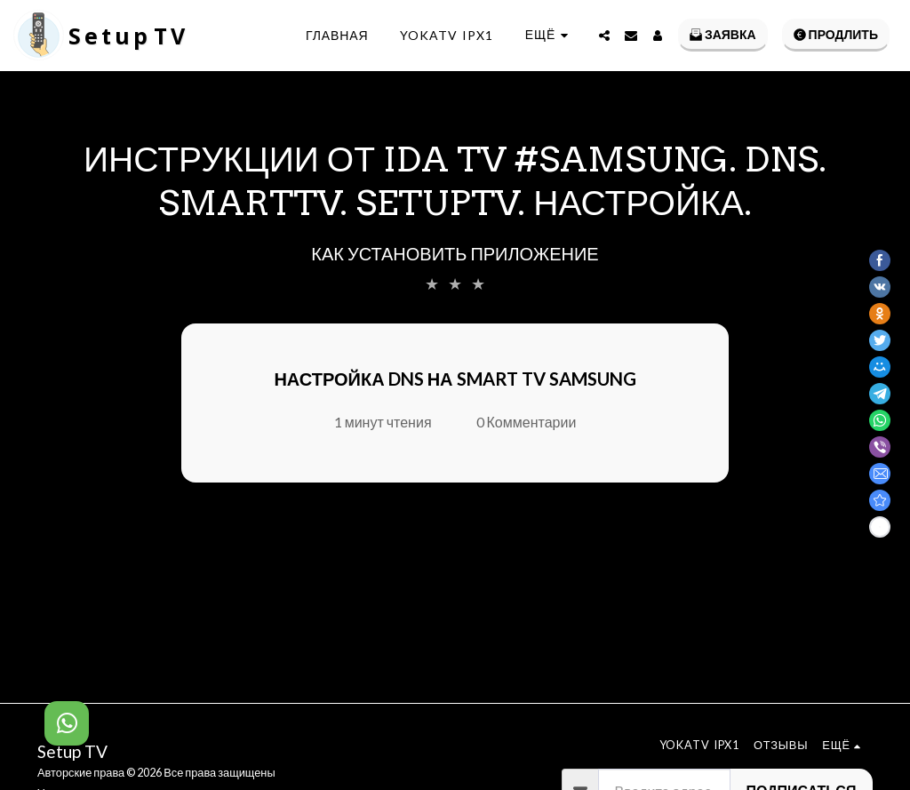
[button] (604, 35)
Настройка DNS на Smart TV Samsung (454, 378)
